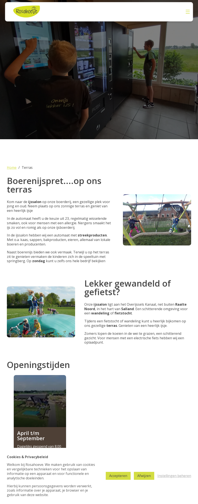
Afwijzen (144, 475)
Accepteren (118, 475)
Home (12, 167)
